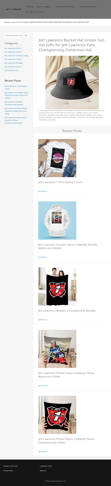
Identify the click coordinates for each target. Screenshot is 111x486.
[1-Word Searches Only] (14, 35)
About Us (43, 471)
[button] (44, 6)
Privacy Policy (8, 471)
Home (5, 22)
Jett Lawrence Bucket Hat (16, 22)
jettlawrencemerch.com (58, 481)
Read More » (43, 191)
